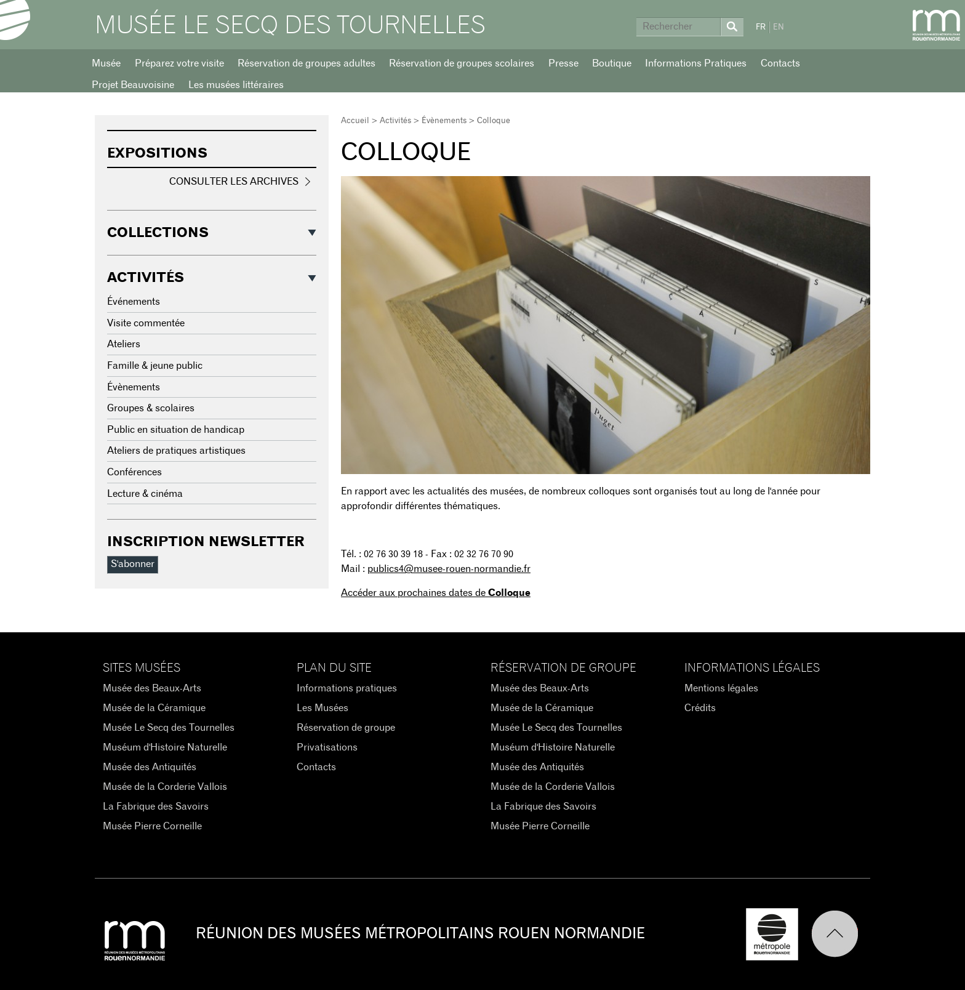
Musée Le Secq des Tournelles (290, 26)
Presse (563, 63)
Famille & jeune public (154, 366)
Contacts (780, 63)
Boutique (611, 63)
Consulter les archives (233, 182)
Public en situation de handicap (175, 430)
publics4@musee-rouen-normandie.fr (449, 569)
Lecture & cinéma (145, 494)
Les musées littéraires (236, 85)
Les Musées (322, 708)
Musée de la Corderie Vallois (165, 787)
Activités (395, 121)
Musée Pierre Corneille (152, 826)
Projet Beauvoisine (133, 85)
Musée (106, 63)
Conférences (134, 472)
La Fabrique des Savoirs (156, 806)
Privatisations (327, 747)
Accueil (355, 121)
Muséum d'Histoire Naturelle (165, 747)
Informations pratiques (347, 688)
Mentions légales (721, 688)
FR (761, 27)
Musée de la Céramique (154, 708)
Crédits (700, 708)
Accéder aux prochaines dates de (436, 593)
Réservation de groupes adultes (306, 63)
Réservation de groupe (346, 728)
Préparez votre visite (179, 63)
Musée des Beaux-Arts (152, 688)
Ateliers (123, 344)
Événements (133, 302)
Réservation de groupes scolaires (461, 63)
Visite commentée (146, 323)
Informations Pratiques (696, 63)
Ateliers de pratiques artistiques (176, 451)
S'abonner (132, 564)
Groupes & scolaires (150, 408)
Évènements (444, 121)
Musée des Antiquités (149, 767)
